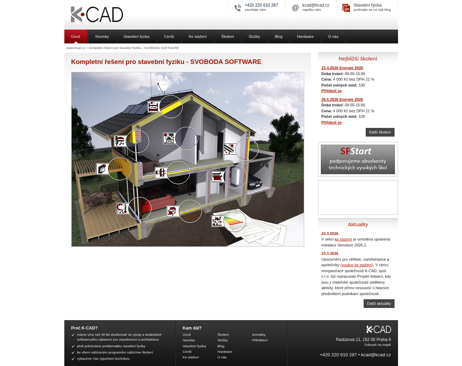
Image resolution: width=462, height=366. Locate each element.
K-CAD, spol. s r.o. (121, 15)
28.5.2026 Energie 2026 (342, 99)
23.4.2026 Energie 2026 (342, 68)
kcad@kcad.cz (315, 5)
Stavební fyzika (368, 5)
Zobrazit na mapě (377, 345)
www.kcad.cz (75, 48)
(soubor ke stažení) (357, 265)
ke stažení (343, 239)
